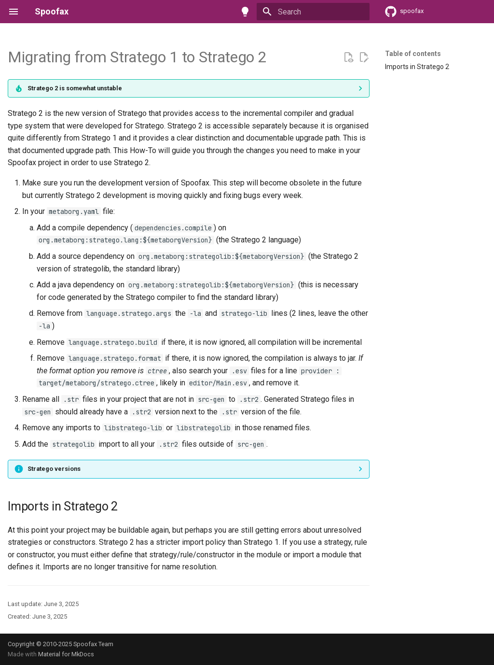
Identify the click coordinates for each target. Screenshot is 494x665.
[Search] (313, 11)
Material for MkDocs (66, 654)
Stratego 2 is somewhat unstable (74, 88)
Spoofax (52, 11)
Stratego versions (54, 468)
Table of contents (413, 53)
